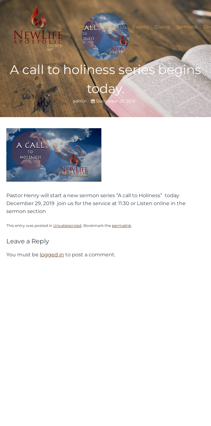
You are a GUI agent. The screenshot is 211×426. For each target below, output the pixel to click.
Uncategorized (67, 225)
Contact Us (113, 27)
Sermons (186, 27)
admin (80, 101)
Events (140, 27)
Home (86, 27)
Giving (162, 27)
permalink (121, 225)
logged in (52, 254)
